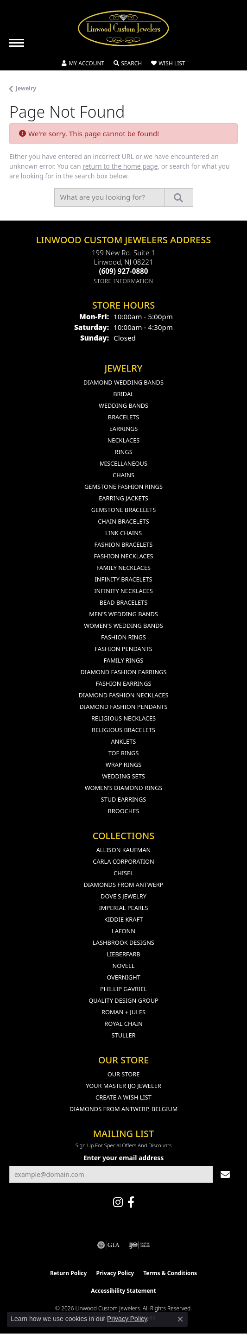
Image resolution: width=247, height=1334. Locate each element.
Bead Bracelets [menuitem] (124, 602)
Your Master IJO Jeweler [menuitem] (123, 1085)
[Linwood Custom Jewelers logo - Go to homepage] (123, 28)
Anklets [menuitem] (123, 741)
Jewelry (26, 88)
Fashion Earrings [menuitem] (123, 683)
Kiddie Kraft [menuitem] (123, 919)
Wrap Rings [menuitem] (123, 764)
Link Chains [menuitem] (123, 533)
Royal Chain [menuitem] (123, 1023)
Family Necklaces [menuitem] (123, 567)
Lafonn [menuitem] (123, 931)
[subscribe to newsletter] (225, 1174)
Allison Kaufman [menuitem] (123, 850)
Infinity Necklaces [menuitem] (123, 591)
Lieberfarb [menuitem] (123, 954)
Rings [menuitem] (123, 452)
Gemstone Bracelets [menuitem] (123, 510)
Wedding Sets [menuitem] (123, 776)
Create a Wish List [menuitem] (123, 1097)
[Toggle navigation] (16, 43)
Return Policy (68, 1273)
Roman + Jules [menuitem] (123, 1012)
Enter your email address (123, 1157)
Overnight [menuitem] (123, 977)
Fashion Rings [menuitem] (123, 637)
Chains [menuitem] (123, 475)
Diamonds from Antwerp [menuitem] (123, 884)
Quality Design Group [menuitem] (123, 1000)
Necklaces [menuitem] (124, 440)
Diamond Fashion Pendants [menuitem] (123, 706)
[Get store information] (123, 281)
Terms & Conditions (170, 1273)
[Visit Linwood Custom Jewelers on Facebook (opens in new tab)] (130, 1202)
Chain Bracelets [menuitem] (123, 521)
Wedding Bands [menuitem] (123, 405)
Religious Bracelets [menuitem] (123, 730)
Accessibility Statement (123, 1291)
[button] (83, 63)
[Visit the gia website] (108, 1245)
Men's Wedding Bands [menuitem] (123, 614)
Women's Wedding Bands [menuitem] (123, 625)
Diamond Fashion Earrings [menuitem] (124, 672)
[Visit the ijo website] (139, 1245)
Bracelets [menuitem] (123, 417)
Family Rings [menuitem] (124, 660)
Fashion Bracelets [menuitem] (124, 544)
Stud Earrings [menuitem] (123, 799)
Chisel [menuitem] (123, 873)
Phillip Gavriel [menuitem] (123, 989)
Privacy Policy (115, 1273)
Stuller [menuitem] (124, 1035)
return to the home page (120, 166)
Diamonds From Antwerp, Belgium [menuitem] (124, 1109)
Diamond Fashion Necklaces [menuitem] (123, 695)
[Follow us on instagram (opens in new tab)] (118, 1202)
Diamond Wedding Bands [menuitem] (123, 382)
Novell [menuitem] (124, 965)
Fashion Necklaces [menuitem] (123, 556)
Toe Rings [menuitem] (123, 753)
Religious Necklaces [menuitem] (123, 718)
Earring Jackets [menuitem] (123, 498)
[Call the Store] (123, 271)
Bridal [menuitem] (123, 394)
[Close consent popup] (180, 1319)
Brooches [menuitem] (123, 811)
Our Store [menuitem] (124, 1074)
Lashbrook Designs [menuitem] (123, 942)
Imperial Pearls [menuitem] (123, 908)
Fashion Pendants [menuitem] (123, 649)
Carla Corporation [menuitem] (123, 861)
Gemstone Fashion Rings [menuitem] (123, 486)
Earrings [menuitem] (123, 428)
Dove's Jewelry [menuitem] (123, 896)
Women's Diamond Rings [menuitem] (124, 788)
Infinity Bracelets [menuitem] (123, 579)
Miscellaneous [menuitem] (123, 463)
